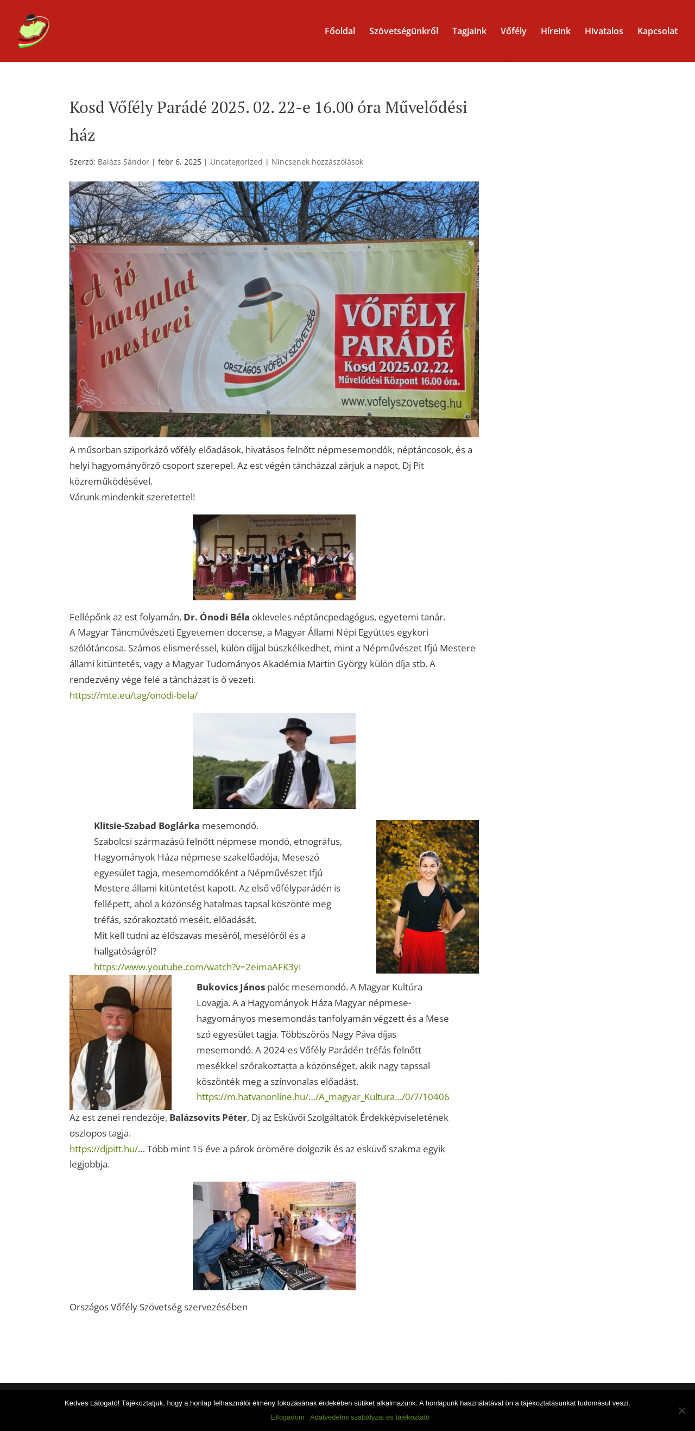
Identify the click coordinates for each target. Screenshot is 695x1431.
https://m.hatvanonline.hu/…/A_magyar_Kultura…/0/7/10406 (323, 1096)
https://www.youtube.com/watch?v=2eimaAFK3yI (197, 967)
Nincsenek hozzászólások (317, 161)
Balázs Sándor (123, 161)
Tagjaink (469, 32)
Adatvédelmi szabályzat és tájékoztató (369, 1417)
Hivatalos (604, 32)
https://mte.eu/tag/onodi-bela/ (134, 695)
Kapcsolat (657, 32)
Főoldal (340, 32)
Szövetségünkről (403, 32)
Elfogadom (288, 1417)
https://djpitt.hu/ (104, 1149)
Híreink (556, 32)
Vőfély (514, 32)
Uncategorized (236, 161)
